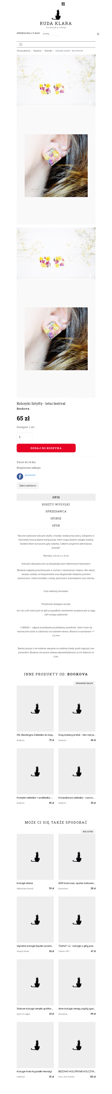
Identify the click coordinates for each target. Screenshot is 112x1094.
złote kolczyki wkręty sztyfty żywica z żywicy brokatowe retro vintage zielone (76, 1008)
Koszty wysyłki (56, 504)
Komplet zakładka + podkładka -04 (35, 797)
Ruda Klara (56, 21)
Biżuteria (37, 50)
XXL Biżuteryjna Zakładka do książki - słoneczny (35, 734)
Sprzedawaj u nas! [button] (28, 33)
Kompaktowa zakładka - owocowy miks (76, 797)
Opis (56, 497)
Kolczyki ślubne (25, 883)
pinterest (30, 475)
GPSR (56, 525)
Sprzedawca (56, 511)
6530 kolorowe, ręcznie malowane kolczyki (76, 883)
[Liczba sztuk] (24, 437)
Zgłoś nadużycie (27, 485)
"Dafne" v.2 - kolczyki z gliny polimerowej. (76, 946)
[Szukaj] (60, 33)
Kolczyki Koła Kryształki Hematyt (34, 1071)
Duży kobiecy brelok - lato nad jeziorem (76, 734)
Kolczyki (48, 50)
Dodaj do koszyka (46, 448)
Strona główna (23, 50)
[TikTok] (63, 4)
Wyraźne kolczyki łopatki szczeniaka (35, 946)
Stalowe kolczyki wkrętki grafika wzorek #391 (35, 1008)
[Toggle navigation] (21, 44)
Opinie (56, 518)
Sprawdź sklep (84, 683)
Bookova (23, 408)
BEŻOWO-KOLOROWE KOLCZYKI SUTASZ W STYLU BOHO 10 (76, 1071)
